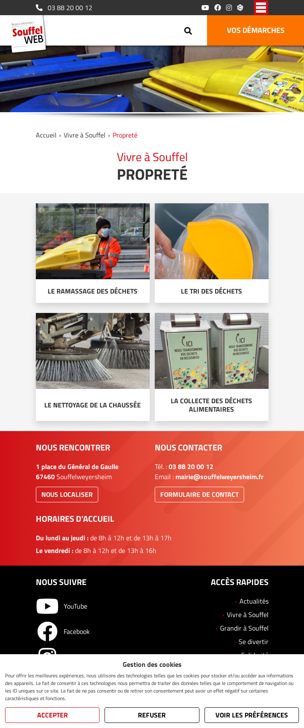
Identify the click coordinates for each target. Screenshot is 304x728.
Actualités (254, 601)
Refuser (152, 715)
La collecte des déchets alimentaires (211, 404)
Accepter (52, 715)
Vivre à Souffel (84, 135)
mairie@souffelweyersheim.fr (219, 477)
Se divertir (254, 641)
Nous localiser (67, 494)
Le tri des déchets (211, 291)
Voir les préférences (251, 715)
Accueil (46, 135)
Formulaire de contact (199, 494)
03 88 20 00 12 (64, 8)
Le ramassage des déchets (92, 291)
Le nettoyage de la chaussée (92, 405)
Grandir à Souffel (244, 628)
